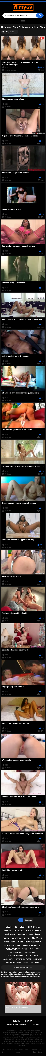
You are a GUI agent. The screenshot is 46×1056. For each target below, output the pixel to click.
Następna (28, 920)
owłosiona (34, 949)
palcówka (35, 962)
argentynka (9, 942)
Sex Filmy (35, 1025)
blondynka (34, 927)
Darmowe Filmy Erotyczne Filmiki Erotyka (18, 1051)
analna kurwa (16, 952)
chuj (36, 956)
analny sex (30, 952)
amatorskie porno (13, 962)
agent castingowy (15, 956)
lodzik (9, 927)
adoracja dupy (13, 949)
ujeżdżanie (34, 934)
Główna (16, 1021)
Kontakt (28, 1021)
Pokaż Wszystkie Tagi (23, 967)
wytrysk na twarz (23, 959)
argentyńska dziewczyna (29, 942)
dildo (26, 938)
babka (6, 938)
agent (28, 956)
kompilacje (37, 959)
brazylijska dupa (12, 945)
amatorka (16, 938)
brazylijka (37, 938)
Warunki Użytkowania (16, 1025)
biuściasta (10, 934)
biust (22, 927)
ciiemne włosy (33, 931)
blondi (7, 931)
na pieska (19, 931)
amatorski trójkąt (32, 945)
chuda (25, 962)
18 (16, 927)
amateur (22, 934)
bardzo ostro (8, 959)
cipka (24, 949)
